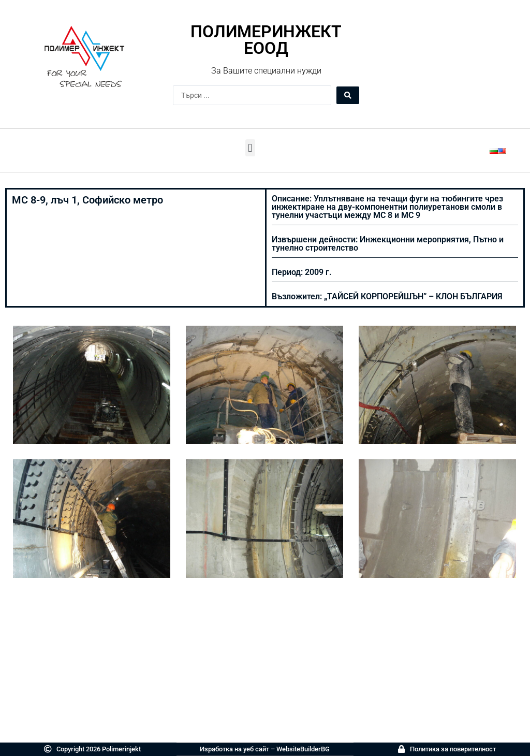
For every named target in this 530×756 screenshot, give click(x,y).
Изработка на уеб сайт (234, 749)
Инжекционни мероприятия (414, 239)
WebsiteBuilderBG (303, 749)
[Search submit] (347, 95)
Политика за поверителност (453, 749)
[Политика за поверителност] (401, 749)
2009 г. (318, 272)
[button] (250, 147)
